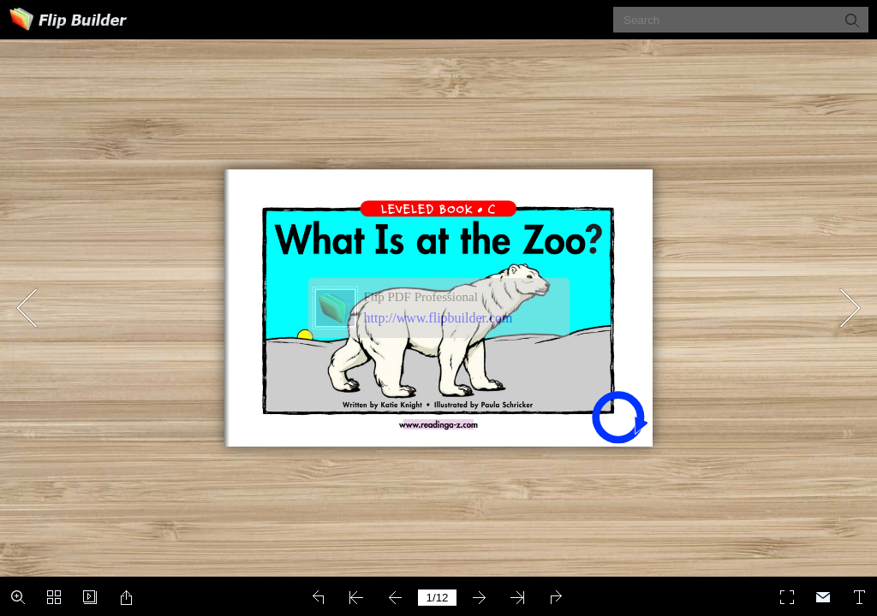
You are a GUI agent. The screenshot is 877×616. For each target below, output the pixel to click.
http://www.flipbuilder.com (438, 318)
